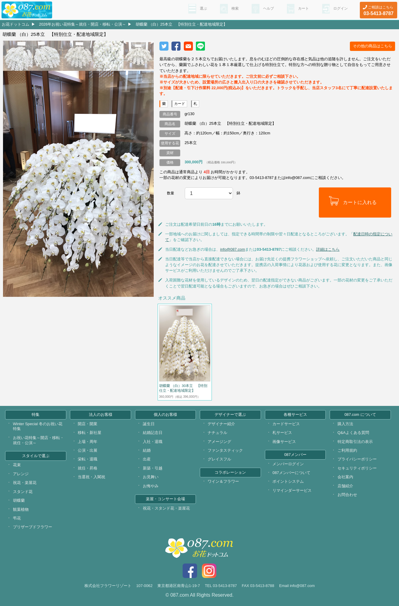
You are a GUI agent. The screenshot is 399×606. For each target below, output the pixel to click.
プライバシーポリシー (357, 459)
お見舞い (151, 477)
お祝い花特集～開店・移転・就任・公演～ (38, 440)
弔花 (17, 518)
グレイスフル (219, 459)
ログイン (339, 9)
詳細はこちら (328, 249)
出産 (147, 459)
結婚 (147, 450)
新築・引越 (152, 468)
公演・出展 (87, 450)
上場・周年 (87, 441)
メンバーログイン (288, 464)
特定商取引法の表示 (355, 441)
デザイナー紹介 (221, 424)
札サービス (282, 432)
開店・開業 (87, 424)
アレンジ (21, 474)
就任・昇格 (87, 468)
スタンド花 (23, 491)
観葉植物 (21, 509)
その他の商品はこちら (372, 46)
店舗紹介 (345, 486)
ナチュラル (217, 432)
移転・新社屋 (89, 432)
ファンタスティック (225, 450)
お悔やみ (151, 486)
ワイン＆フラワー (223, 481)
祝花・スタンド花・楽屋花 (166, 508)
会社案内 (345, 477)
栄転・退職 (87, 459)
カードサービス (286, 424)
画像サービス (284, 441)
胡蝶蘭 (19, 500)
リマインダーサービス (292, 490)
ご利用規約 (347, 450)
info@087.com (232, 249)
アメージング (219, 441)
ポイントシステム (288, 481)
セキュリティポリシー (357, 468)
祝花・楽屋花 (24, 482)
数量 (170, 193)
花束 (17, 465)
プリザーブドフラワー (32, 527)
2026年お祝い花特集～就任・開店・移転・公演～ (82, 24)
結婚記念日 (152, 432)
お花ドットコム (15, 24)
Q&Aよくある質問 (353, 432)
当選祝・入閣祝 (91, 477)
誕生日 (149, 424)
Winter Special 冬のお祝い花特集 (37, 426)
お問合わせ (347, 494)
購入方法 (345, 424)
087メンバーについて (291, 472)
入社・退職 (152, 441)
